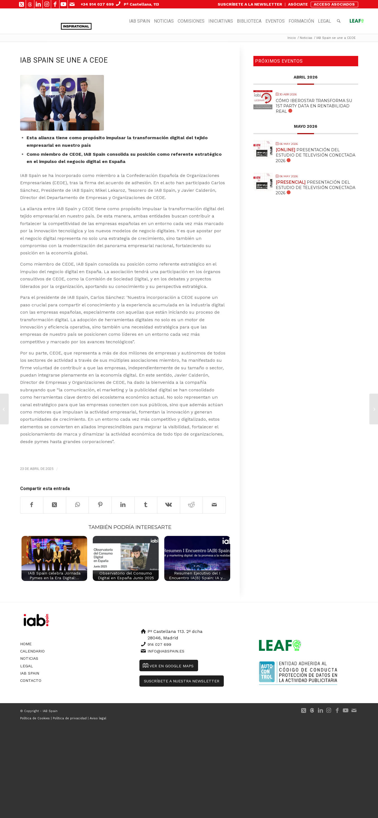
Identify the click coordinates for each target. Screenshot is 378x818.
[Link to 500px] (30, 4)
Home (26, 644)
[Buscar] (338, 21)
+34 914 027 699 (97, 4)
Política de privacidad (70, 718)
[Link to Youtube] (64, 4)
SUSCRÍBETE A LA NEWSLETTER (250, 4)
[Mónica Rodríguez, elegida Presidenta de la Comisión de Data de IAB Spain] (373, 409)
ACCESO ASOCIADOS (334, 4)
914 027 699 (159, 644)
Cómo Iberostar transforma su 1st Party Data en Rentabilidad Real (314, 106)
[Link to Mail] (72, 4)
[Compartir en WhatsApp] (77, 505)
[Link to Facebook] (55, 4)
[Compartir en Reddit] (191, 505)
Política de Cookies (35, 718)
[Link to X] (22, 4)
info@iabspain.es (166, 651)
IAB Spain (29, 673)
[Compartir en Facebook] (31, 505)
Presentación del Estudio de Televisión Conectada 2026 (315, 155)
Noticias (29, 658)
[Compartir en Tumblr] (146, 505)
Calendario (32, 651)
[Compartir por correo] (214, 505)
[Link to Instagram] (47, 4)
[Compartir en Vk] (168, 505)
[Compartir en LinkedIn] (123, 505)
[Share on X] (54, 505)
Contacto (30, 680)
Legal (26, 666)
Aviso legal (98, 718)
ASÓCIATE (298, 4)
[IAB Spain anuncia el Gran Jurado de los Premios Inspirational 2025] (4, 409)
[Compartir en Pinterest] (100, 505)
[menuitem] (250, 4)
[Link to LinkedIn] (38, 4)
